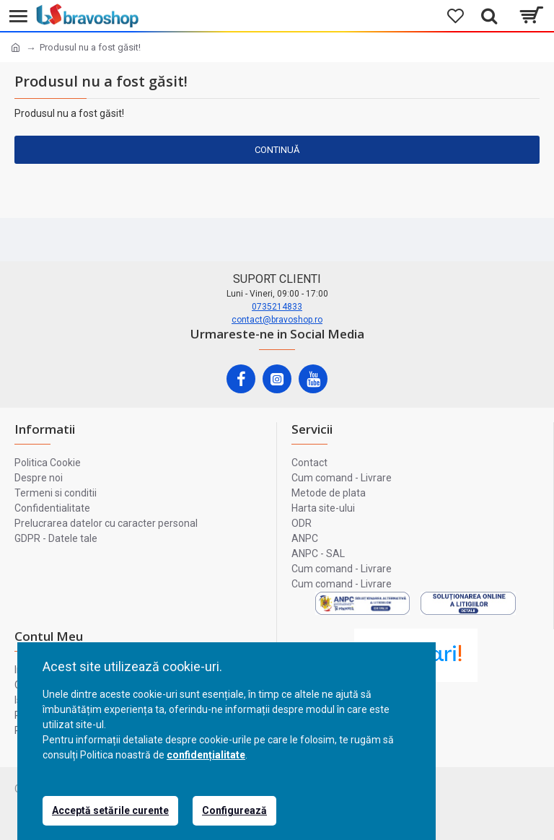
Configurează (234, 810)
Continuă (277, 149)
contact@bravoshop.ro (277, 320)
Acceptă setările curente (110, 810)
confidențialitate (206, 755)
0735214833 (277, 307)
